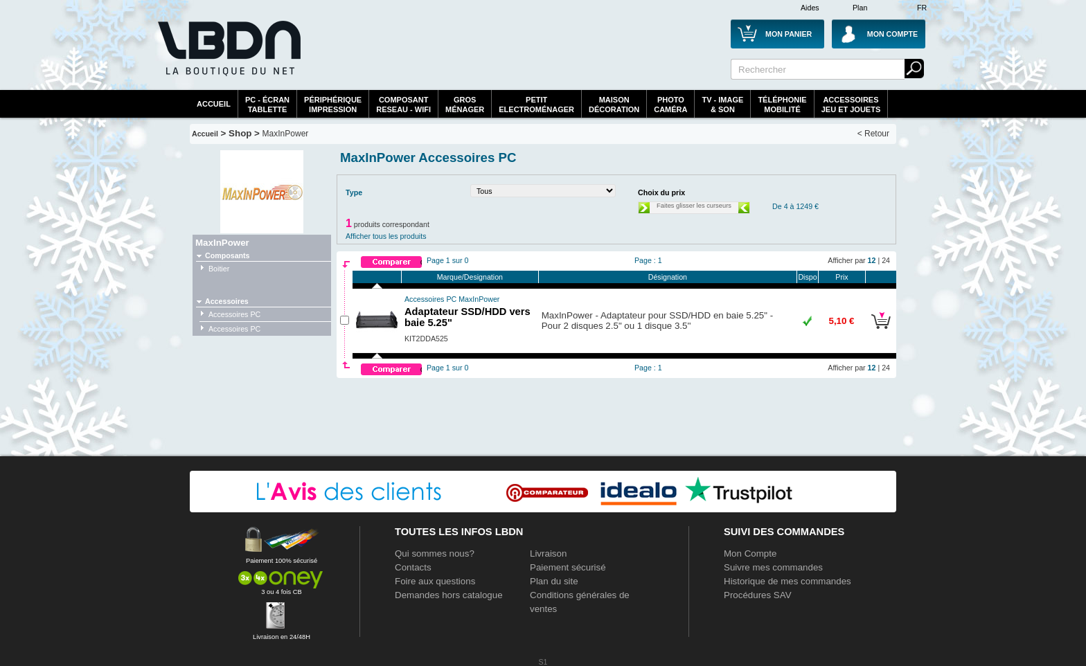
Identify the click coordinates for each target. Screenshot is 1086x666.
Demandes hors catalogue (449, 595)
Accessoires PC (234, 314)
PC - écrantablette (267, 105)
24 (886, 260)
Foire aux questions (435, 581)
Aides (810, 7)
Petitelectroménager (536, 105)
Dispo (807, 277)
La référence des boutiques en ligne (228, 57)
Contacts (413, 567)
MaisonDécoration (614, 105)
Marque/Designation (470, 277)
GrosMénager (464, 105)
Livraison (548, 553)
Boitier (218, 268)
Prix (841, 277)
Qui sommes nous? (434, 553)
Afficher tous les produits (386, 236)
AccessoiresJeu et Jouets (851, 105)
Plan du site (554, 581)
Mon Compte (750, 553)
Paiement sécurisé (568, 567)
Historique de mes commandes (787, 581)
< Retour (873, 133)
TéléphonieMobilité (782, 105)
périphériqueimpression (333, 105)
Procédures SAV (758, 595)
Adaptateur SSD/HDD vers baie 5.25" (467, 311)
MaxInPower (285, 133)
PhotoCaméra (670, 105)
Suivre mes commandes (773, 567)
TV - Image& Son (722, 105)
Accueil (214, 104)
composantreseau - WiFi (403, 105)
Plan (860, 7)
